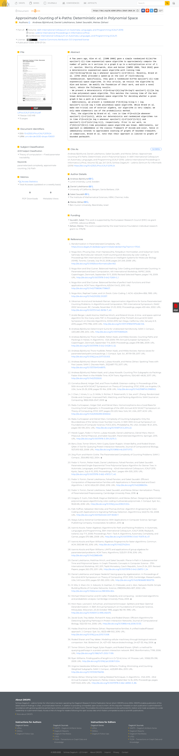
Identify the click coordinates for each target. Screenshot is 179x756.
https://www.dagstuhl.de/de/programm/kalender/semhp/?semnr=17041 (105, 247)
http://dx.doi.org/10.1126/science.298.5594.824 (92, 591)
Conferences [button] (70, 3)
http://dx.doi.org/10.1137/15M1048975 (88, 367)
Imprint (107, 752)
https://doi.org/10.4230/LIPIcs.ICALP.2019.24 (94, 165)
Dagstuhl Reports (61, 731)
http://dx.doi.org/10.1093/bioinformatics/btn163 (93, 263)
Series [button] (33, 3)
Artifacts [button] (90, 3)
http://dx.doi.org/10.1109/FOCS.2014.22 (114, 428)
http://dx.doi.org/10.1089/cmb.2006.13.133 (122, 623)
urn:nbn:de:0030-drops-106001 (40, 136)
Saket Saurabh (84, 22)
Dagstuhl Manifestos (62, 734)
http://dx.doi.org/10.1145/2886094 (131, 485)
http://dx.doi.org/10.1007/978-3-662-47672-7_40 (93, 474)
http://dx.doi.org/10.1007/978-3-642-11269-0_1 (97, 277)
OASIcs (19, 731)
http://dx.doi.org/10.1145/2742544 (114, 544)
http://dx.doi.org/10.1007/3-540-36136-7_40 (91, 310)
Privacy (116, 752)
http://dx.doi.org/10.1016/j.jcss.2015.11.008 (90, 634)
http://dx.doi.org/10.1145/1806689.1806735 (134, 580)
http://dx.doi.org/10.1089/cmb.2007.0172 (113, 449)
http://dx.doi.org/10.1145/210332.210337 (89, 296)
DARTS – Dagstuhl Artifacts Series (68, 728)
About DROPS (96, 752)
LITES (56, 737)
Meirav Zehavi (100, 22)
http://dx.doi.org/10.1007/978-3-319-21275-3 (96, 438)
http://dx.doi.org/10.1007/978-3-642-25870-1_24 (126, 569)
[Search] (151, 3)
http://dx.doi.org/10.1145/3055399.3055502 (91, 414)
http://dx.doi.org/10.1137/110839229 (111, 332)
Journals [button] (50, 3)
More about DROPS (25, 714)
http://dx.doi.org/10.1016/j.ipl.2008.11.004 (101, 661)
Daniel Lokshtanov (64, 22)
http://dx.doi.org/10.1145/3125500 (86, 378)
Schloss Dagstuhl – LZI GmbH (75, 752)
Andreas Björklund (42, 22)
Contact (125, 752)
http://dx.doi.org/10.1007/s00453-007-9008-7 (97, 515)
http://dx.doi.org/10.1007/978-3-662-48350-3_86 (114, 683)
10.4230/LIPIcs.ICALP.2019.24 (37, 133)
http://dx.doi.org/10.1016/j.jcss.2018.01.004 (110, 504)
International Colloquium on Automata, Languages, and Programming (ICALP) (79, 36)
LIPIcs (19, 728)
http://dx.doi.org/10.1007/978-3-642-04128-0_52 (93, 345)
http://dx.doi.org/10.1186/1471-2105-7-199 (94, 653)
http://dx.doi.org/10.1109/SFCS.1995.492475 (91, 613)
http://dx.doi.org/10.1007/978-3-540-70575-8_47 (127, 536)
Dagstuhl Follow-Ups (25, 734)
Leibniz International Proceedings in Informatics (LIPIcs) (62, 33)
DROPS (19, 3)
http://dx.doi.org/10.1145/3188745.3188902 (136, 389)
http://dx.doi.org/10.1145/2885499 (86, 555)
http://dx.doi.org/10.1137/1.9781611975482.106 (123, 324)
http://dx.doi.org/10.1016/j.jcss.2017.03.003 (90, 356)
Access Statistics (29, 181)
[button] (174, 3)
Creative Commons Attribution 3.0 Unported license (58, 39)
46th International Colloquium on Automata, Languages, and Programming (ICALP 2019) (80, 30)
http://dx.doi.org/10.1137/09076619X (87, 672)
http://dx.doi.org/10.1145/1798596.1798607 (90, 288)
